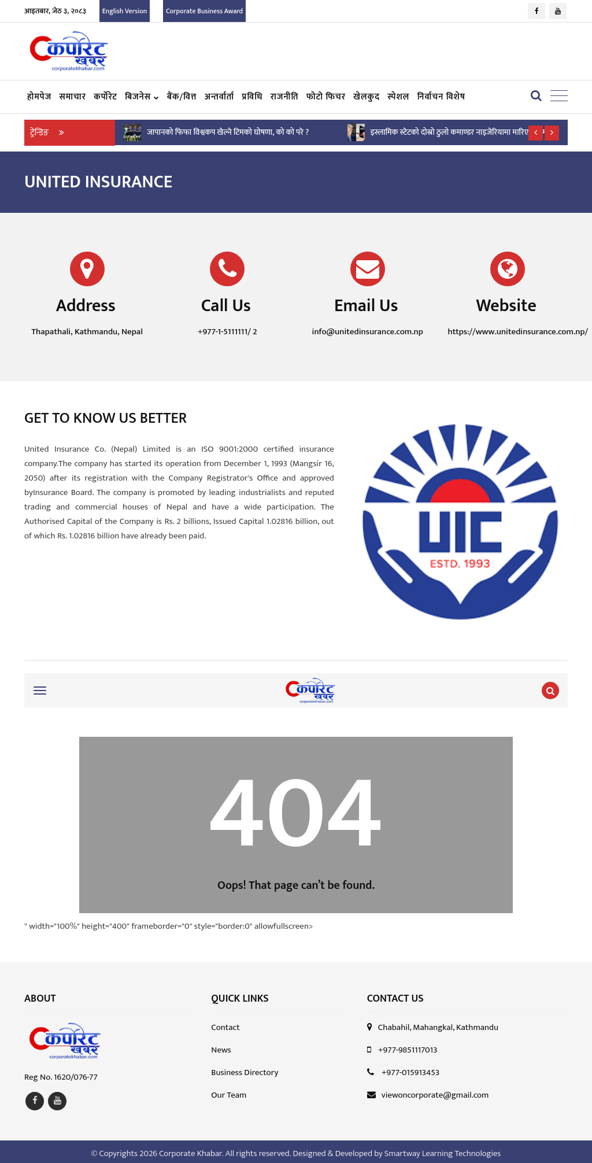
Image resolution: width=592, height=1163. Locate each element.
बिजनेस (142, 97)
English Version (124, 11)
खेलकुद (366, 97)
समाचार (72, 97)
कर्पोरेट (105, 97)
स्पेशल (398, 97)
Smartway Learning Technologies (442, 1150)
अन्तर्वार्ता (220, 97)
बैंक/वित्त (182, 97)
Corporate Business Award (204, 11)
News (221, 1047)
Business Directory (244, 1069)
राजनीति (285, 97)
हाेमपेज (39, 97)
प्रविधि (252, 97)
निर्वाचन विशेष (441, 97)
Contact (225, 1024)
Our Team (228, 1092)
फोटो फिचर (326, 97)
